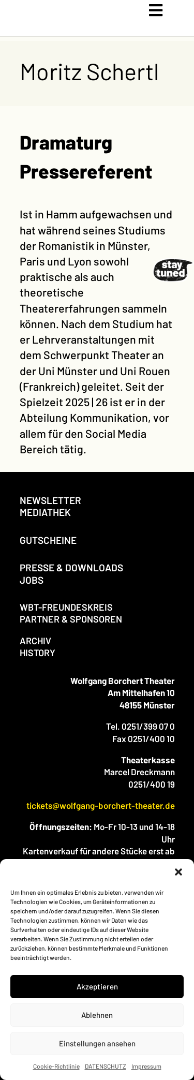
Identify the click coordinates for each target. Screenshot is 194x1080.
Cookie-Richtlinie (56, 1066)
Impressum (146, 1066)
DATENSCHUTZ (105, 1066)
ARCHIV (35, 640)
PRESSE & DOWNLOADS (71, 567)
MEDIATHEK (45, 512)
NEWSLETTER (50, 500)
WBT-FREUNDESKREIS (66, 607)
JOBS (31, 580)
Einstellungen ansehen (97, 1043)
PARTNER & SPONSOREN (71, 619)
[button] (178, 872)
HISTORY (37, 652)
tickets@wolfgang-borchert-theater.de (100, 805)
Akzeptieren (97, 986)
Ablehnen (97, 1014)
